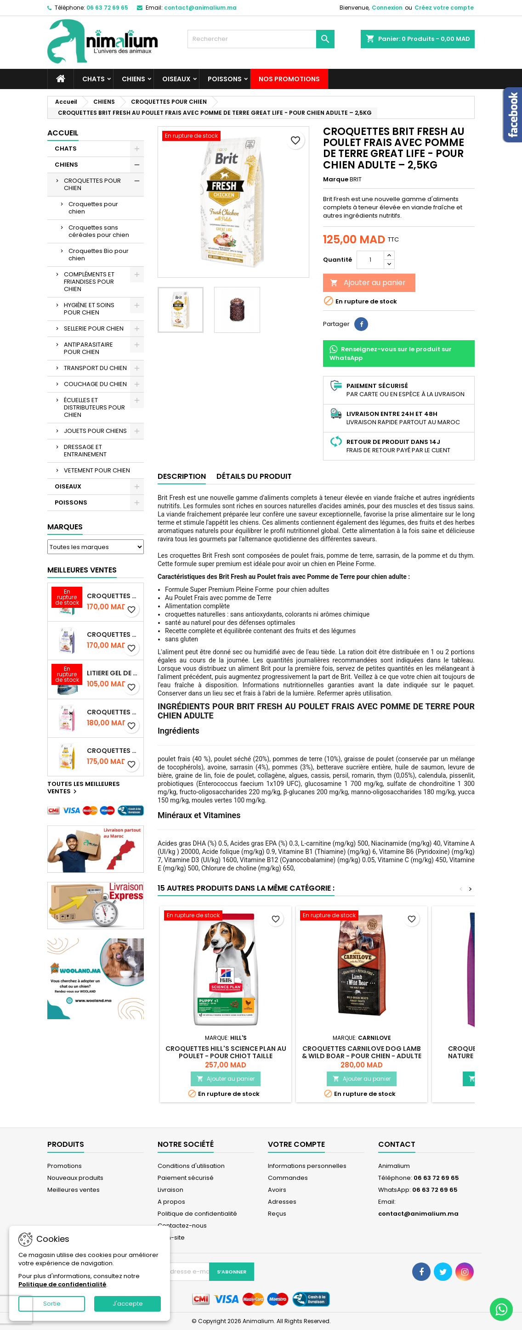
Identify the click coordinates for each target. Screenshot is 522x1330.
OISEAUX (176, 79)
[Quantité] (370, 260)
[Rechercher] (261, 39)
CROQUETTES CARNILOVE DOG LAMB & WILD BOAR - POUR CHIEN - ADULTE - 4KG (361, 1056)
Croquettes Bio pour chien (98, 255)
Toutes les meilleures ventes (83, 788)
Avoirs (277, 1189)
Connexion (387, 7)
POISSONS (225, 79)
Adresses (282, 1201)
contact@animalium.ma (200, 7)
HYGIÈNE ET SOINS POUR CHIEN (89, 309)
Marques (65, 527)
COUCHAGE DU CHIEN (95, 384)
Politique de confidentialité (197, 1213)
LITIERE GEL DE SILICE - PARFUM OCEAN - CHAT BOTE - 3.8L (113, 673)
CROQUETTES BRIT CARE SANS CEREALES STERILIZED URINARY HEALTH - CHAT (113, 596)
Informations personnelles (307, 1166)
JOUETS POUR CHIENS (95, 430)
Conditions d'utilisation (191, 1166)
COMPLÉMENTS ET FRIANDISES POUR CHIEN (89, 281)
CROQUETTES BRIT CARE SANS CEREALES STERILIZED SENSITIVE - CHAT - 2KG (113, 712)
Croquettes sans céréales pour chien (98, 231)
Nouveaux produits (75, 1177)
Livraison (170, 1189)
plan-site (171, 1237)
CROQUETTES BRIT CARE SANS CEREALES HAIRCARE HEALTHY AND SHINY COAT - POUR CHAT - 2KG (113, 750)
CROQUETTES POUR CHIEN (92, 184)
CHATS (93, 79)
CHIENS (133, 79)
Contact (396, 1144)
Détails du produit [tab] (254, 476)
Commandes (288, 1177)
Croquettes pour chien (93, 208)
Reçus (277, 1213)
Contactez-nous (182, 1225)
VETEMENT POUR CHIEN (97, 470)
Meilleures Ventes (82, 570)
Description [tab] (182, 476)
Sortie (52, 1303)
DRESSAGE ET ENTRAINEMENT (85, 451)
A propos (171, 1201)
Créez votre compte (444, 7)
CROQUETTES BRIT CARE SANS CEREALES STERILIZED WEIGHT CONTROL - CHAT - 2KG (113, 634)
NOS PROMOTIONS (289, 79)
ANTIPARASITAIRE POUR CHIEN (88, 348)
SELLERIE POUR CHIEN (94, 328)
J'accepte (128, 1303)
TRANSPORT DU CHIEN (95, 368)
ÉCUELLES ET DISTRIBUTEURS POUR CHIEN (94, 407)
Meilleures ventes (73, 1189)
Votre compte (296, 1144)
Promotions (64, 1166)
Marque (335, 179)
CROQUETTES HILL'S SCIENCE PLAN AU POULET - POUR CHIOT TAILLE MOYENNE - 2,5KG (225, 1056)
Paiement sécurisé (186, 1177)
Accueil (63, 133)
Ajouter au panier (368, 282)
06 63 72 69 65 (107, 7)
